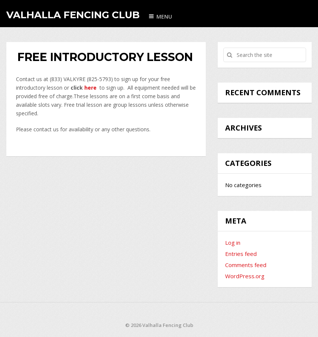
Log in (232, 242)
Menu (164, 16)
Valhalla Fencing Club (73, 15)
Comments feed (245, 265)
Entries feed (241, 253)
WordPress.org (245, 276)
